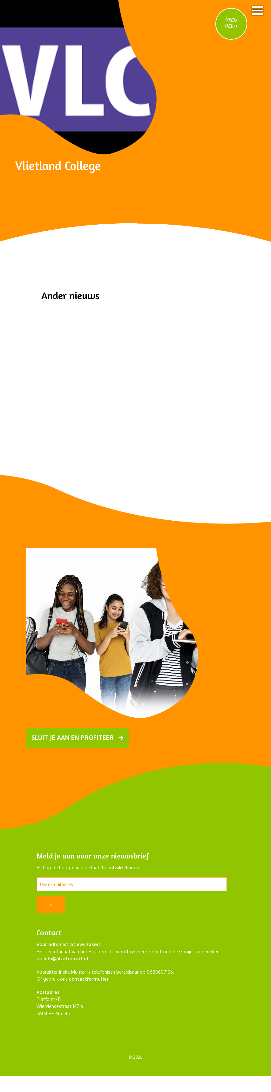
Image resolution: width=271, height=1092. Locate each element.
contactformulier (89, 979)
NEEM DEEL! (231, 23)
